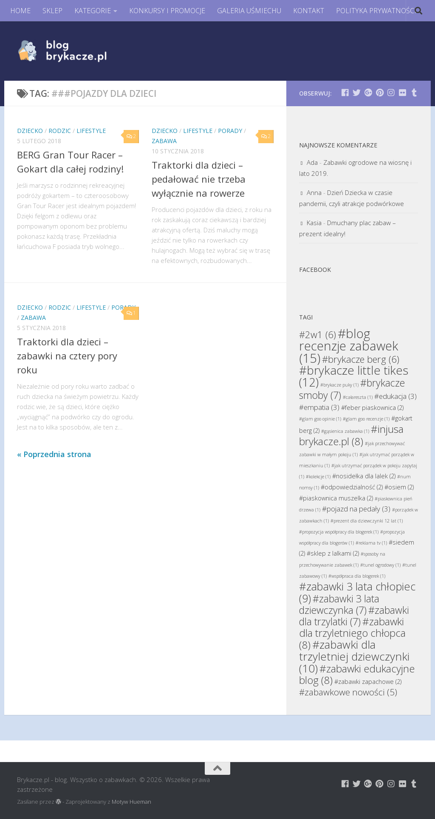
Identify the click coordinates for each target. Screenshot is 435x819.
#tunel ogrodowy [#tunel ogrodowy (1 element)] (380, 565)
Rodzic (59, 131)
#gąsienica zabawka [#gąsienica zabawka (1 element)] (345, 431)
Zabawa (164, 141)
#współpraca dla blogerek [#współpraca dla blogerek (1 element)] (356, 576)
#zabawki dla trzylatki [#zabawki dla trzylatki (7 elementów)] (354, 615)
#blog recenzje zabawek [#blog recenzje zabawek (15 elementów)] (348, 346)
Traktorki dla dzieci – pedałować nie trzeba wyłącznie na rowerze (199, 178)
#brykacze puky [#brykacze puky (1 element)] (339, 385)
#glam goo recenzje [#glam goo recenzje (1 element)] (366, 419)
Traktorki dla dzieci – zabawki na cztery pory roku (67, 355)
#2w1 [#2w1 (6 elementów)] (317, 334)
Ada (312, 162)
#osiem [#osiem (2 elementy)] (399, 487)
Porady (230, 131)
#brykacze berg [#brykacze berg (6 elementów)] (360, 359)
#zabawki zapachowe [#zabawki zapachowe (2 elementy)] (367, 682)
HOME (20, 10)
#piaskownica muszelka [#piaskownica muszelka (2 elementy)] (336, 498)
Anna (314, 192)
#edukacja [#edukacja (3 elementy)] (395, 396)
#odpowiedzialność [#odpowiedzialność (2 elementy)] (352, 487)
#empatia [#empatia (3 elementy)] (319, 407)
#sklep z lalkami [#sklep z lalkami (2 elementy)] (333, 553)
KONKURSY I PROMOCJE (167, 10)
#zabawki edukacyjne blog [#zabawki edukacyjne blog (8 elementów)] (357, 674)
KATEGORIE (92, 10)
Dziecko (30, 131)
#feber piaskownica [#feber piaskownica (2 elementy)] (372, 408)
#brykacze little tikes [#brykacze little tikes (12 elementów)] (353, 376)
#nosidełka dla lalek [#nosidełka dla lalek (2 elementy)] (363, 476)
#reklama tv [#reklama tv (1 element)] (371, 543)
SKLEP (52, 10)
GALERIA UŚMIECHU (249, 10)
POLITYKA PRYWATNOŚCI (376, 10)
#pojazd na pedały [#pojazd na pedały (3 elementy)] (356, 509)
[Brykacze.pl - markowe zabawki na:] (345, 92)
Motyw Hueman (131, 801)
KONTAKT (308, 10)
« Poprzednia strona (54, 454)
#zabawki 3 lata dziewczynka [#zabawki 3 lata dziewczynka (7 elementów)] (339, 604)
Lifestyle (91, 131)
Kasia (314, 222)
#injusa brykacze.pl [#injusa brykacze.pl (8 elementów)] (351, 435)
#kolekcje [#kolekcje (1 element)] (318, 477)
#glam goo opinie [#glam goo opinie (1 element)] (320, 419)
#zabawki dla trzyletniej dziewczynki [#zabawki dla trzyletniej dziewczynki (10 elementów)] (354, 656)
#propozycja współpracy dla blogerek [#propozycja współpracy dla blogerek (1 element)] (339, 532)
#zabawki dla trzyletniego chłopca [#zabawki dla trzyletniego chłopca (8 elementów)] (352, 633)
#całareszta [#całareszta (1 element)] (358, 397)
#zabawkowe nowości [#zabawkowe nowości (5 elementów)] (348, 692)
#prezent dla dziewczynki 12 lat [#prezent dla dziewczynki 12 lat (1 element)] (366, 521)
